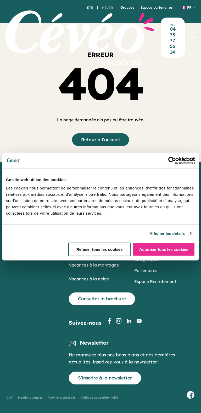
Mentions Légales (30, 397)
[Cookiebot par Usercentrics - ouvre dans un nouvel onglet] (172, 161)
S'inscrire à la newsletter (105, 378)
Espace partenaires (156, 7)
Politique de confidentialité (99, 397)
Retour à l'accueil (100, 139)
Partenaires (145, 270)
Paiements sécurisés (61, 397)
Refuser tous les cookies (99, 249)
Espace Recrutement (155, 281)
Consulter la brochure (102, 298)
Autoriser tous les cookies (163, 249)
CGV (10, 397)
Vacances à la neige (89, 278)
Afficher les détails (167, 233)
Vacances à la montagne (94, 265)
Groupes (127, 7)
